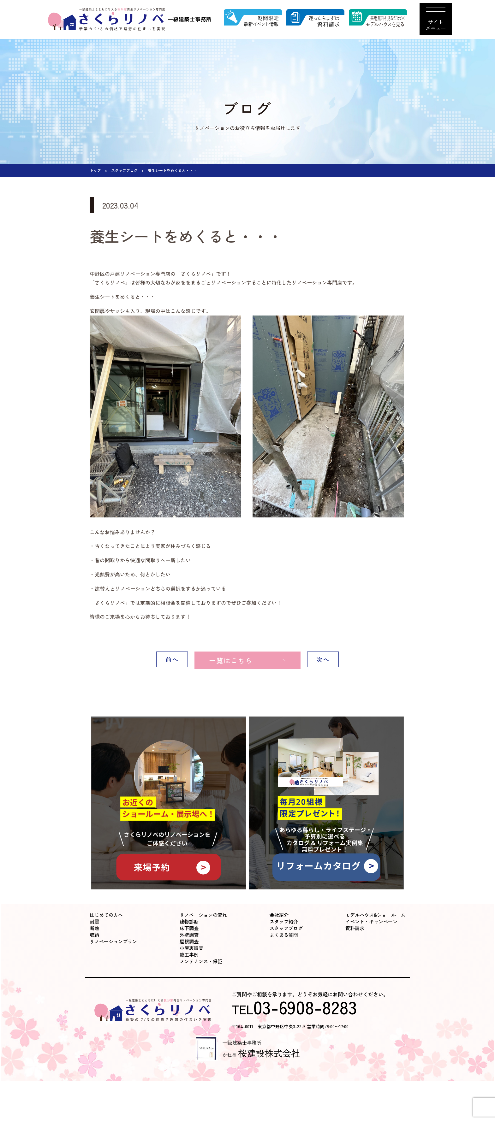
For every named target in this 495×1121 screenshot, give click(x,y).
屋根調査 (189, 941)
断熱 (94, 928)
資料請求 (354, 928)
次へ (323, 660)
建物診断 (189, 921)
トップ (95, 170)
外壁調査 (189, 934)
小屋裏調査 (191, 948)
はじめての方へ (106, 915)
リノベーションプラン (113, 941)
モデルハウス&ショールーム (375, 915)
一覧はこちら (224, 660)
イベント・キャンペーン (371, 921)
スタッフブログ (124, 170)
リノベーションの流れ (203, 915)
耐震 (94, 921)
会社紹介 (279, 915)
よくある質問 (284, 934)
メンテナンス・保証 (201, 961)
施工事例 (189, 954)
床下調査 (189, 928)
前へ (172, 660)
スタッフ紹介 (284, 921)
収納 (94, 934)
